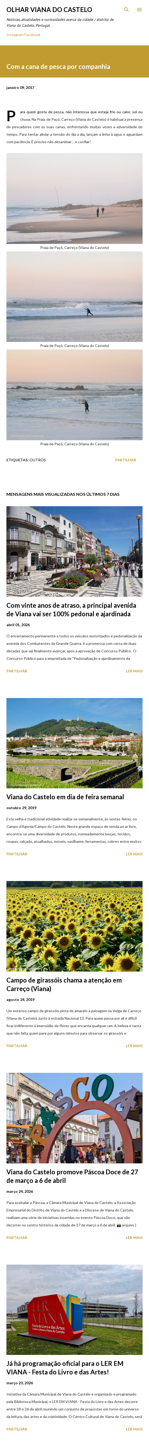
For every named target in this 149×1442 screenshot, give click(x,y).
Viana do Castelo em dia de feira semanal (65, 797)
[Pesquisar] (126, 9)
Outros (37, 460)
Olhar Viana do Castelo (49, 9)
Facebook (32, 34)
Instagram (15, 34)
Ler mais (134, 671)
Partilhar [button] (125, 460)
